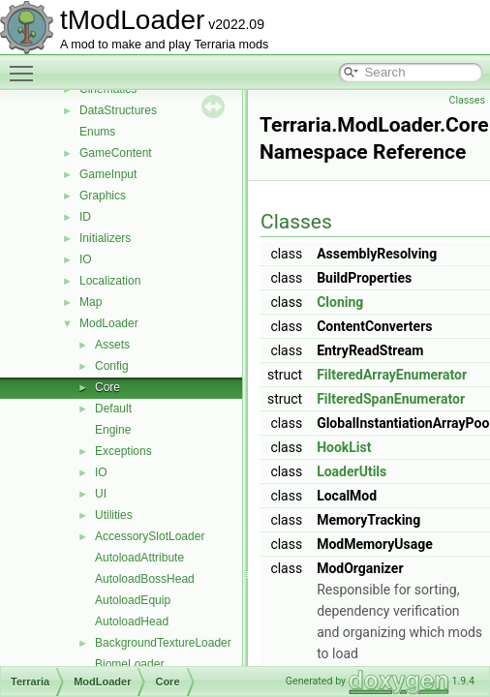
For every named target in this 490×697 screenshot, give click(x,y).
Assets (112, 344)
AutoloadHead (131, 621)
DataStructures (118, 110)
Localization (109, 281)
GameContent (115, 153)
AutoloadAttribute (139, 557)
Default (113, 408)
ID (85, 217)
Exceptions (123, 451)
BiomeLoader (129, 664)
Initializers (105, 238)
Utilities (114, 515)
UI (101, 493)
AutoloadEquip (132, 600)
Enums (97, 131)
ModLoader (108, 323)
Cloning (340, 302)
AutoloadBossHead (145, 579)
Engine (113, 430)
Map (90, 302)
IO (85, 259)
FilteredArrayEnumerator (392, 374)
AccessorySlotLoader (149, 536)
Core (107, 387)
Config (112, 366)
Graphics (102, 195)
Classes (467, 100)
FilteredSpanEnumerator (391, 399)
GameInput (108, 174)
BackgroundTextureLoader (163, 643)
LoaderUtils (351, 471)
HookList (344, 447)
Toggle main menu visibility (26, 65)
